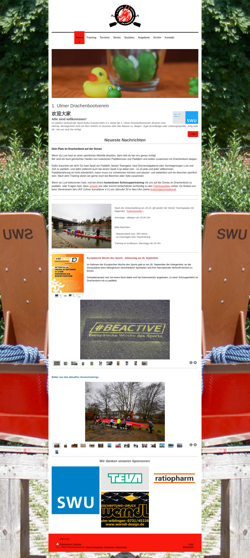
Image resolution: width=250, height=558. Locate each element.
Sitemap (77, 544)
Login (193, 133)
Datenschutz (121, 547)
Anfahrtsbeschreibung (162, 189)
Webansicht (188, 547)
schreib (93, 186)
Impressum (109, 547)
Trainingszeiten (161, 186)
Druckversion (64, 544)
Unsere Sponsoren (94, 547)
